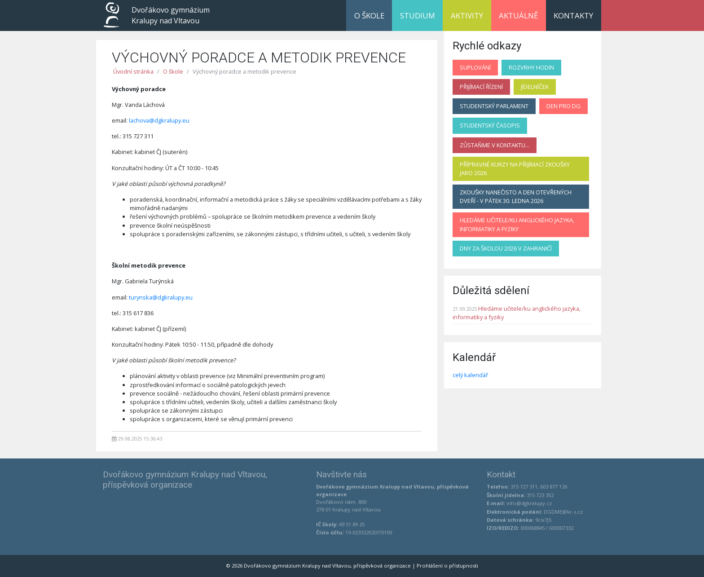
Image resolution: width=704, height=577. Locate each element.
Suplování (475, 67)
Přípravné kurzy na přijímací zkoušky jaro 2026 (515, 168)
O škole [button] (369, 15)
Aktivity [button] (467, 15)
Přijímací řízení (481, 87)
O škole (173, 71)
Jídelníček (535, 87)
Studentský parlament (494, 106)
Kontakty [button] (573, 15)
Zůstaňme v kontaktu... (494, 145)
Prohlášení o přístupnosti (447, 565)
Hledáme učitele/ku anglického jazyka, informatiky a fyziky (517, 224)
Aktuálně (518, 15)
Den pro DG (563, 106)
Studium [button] (417, 15)
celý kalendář (470, 375)
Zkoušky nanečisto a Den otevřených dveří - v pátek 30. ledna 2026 (516, 196)
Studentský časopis (490, 125)
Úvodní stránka (133, 71)
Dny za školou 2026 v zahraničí (506, 248)
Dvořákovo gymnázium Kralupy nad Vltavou (171, 15)
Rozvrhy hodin (531, 67)
